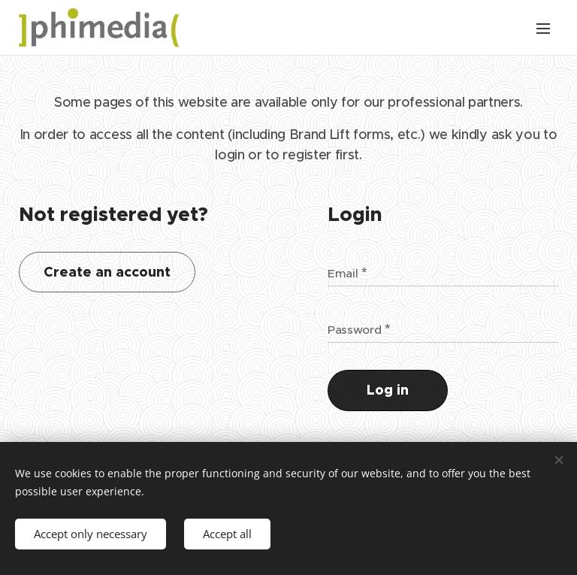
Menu (543, 28)
